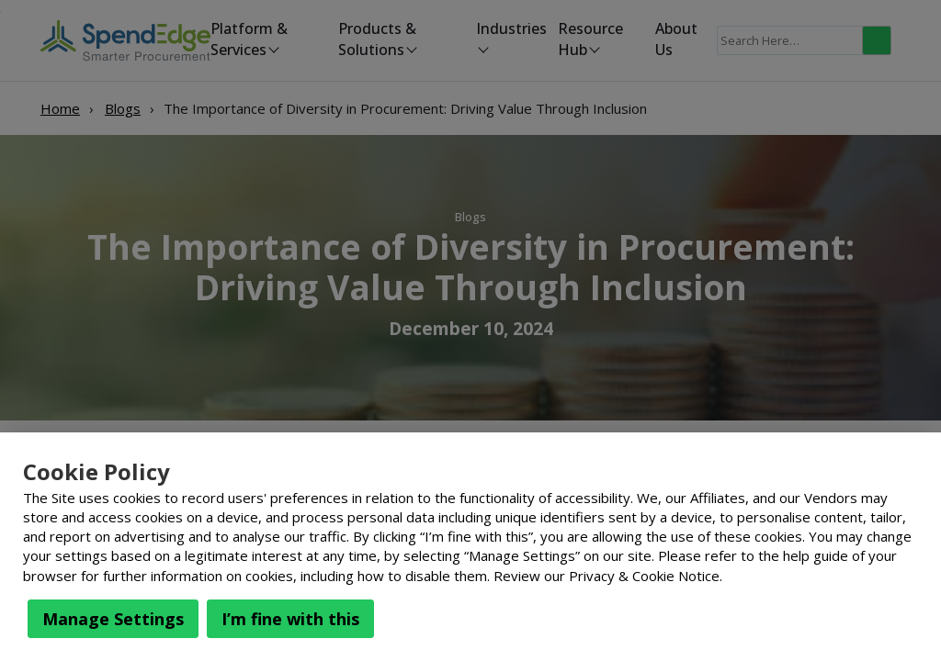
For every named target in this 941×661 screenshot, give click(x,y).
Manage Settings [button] (113, 619)
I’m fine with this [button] (290, 619)
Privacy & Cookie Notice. (645, 575)
